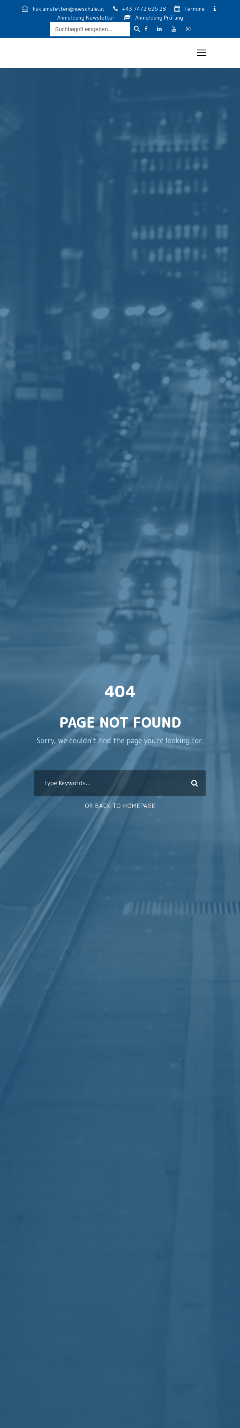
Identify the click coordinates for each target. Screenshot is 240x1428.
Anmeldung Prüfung (153, 17)
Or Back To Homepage (120, 806)
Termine (190, 8)
